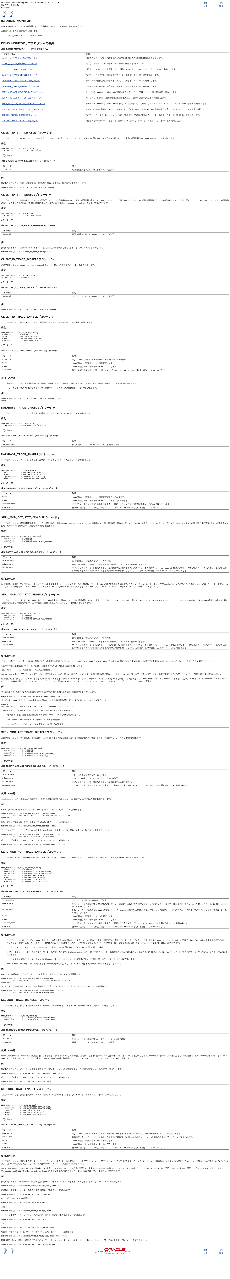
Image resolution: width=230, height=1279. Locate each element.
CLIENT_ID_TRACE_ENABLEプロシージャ (20, 75)
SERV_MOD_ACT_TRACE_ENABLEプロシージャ (23, 109)
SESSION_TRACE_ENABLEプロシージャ (20, 121)
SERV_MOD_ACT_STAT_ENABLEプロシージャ (22, 98)
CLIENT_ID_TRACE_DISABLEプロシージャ (20, 69)
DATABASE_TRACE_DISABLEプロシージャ (21, 81)
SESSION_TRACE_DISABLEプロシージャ (20, 115)
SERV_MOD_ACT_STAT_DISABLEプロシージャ (22, 92)
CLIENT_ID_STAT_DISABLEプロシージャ (20, 58)
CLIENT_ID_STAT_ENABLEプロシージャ (19, 63)
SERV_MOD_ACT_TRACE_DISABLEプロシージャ (23, 103)
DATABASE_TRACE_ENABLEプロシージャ (20, 86)
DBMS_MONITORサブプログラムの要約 (24, 35)
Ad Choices (120, 1277)
